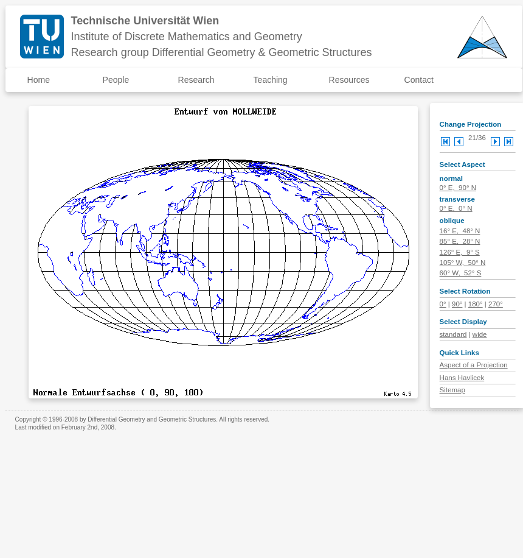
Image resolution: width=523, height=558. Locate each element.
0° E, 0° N (456, 208)
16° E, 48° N (460, 231)
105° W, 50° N (463, 262)
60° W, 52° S (461, 273)
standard (453, 334)
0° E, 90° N (458, 187)
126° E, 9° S (460, 252)
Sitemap (452, 390)
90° (457, 304)
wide (480, 334)
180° (475, 304)
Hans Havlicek (462, 377)
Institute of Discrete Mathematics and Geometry (186, 36)
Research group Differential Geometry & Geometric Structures (221, 52)
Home (38, 80)
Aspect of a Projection (474, 365)
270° (495, 304)
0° (443, 304)
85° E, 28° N (460, 241)
